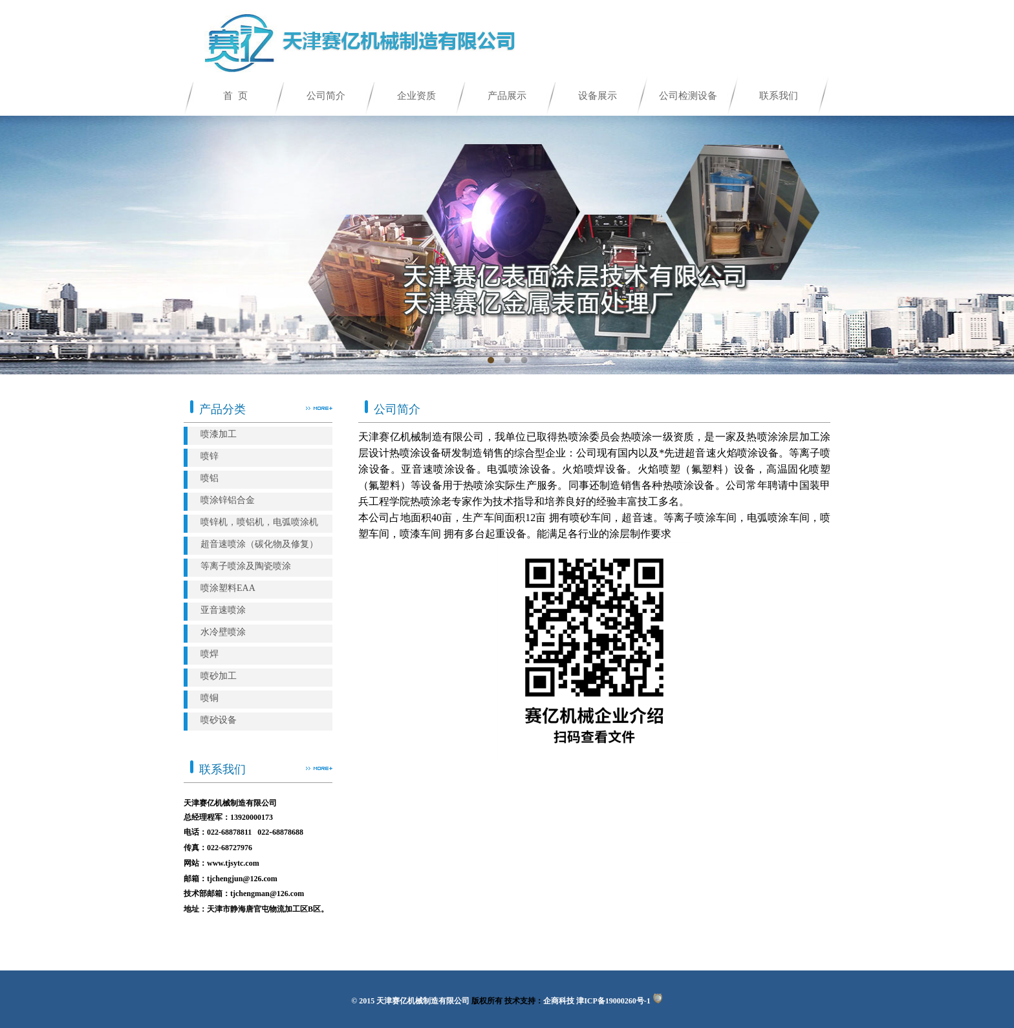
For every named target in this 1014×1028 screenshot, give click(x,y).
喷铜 (209, 698)
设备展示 (597, 96)
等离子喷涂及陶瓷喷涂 (245, 566)
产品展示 (507, 96)
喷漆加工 (218, 434)
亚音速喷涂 (223, 610)
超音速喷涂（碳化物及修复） (259, 544)
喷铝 (209, 478)
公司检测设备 (688, 96)
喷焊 (209, 654)
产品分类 (218, 405)
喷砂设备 (218, 720)
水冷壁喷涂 (223, 632)
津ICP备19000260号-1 (613, 1000)
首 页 (235, 96)
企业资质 (416, 96)
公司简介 (326, 96)
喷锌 (209, 456)
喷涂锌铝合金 (227, 500)
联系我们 (778, 96)
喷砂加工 (218, 676)
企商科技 (558, 1000)
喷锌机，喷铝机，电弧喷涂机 (259, 522)
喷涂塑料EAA (227, 588)
